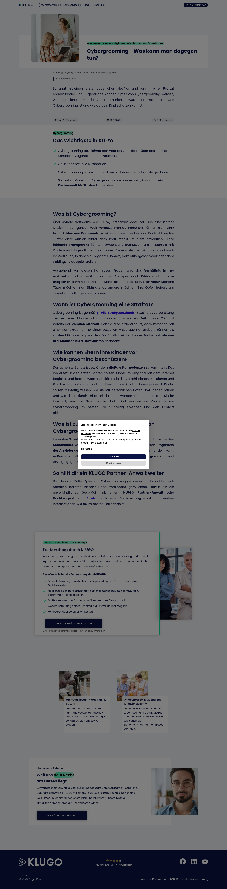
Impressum (87, 449)
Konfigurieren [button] (113, 463)
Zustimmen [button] (113, 456)
